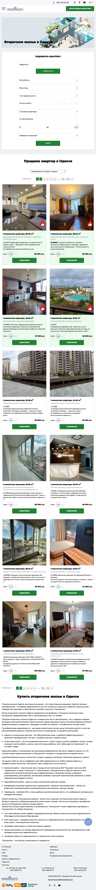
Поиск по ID (48, 71)
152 (63, 179)
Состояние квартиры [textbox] (28, 111)
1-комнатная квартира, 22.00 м (65, 568)
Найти (48, 143)
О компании (6, 847)
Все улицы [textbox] (23, 88)
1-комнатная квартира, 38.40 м (18, 568)
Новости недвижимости (11, 859)
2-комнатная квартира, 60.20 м (18, 484)
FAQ (3, 853)
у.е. (76, 127)
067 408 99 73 (48, 870)
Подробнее (24, 260)
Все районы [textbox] (24, 80)
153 (68, 179)
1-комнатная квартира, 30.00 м (66, 484)
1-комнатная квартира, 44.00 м (66, 400)
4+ (76, 103)
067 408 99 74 (16, 870)
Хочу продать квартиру (80, 8)
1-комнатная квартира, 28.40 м (66, 233)
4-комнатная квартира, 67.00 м (66, 650)
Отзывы (5, 856)
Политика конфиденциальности (60, 880)
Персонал (6, 862)
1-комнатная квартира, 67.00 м (18, 650)
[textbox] (48, 135)
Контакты (5, 865)
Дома (52, 853)
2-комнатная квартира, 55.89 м (18, 400)
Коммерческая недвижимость (61, 856)
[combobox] (48, 80)
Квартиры (53, 847)
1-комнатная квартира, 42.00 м (18, 318)
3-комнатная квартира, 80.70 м (18, 233)
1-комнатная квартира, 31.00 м (65, 318)
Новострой (54, 850)
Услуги (4, 850)
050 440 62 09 (63, 2)
